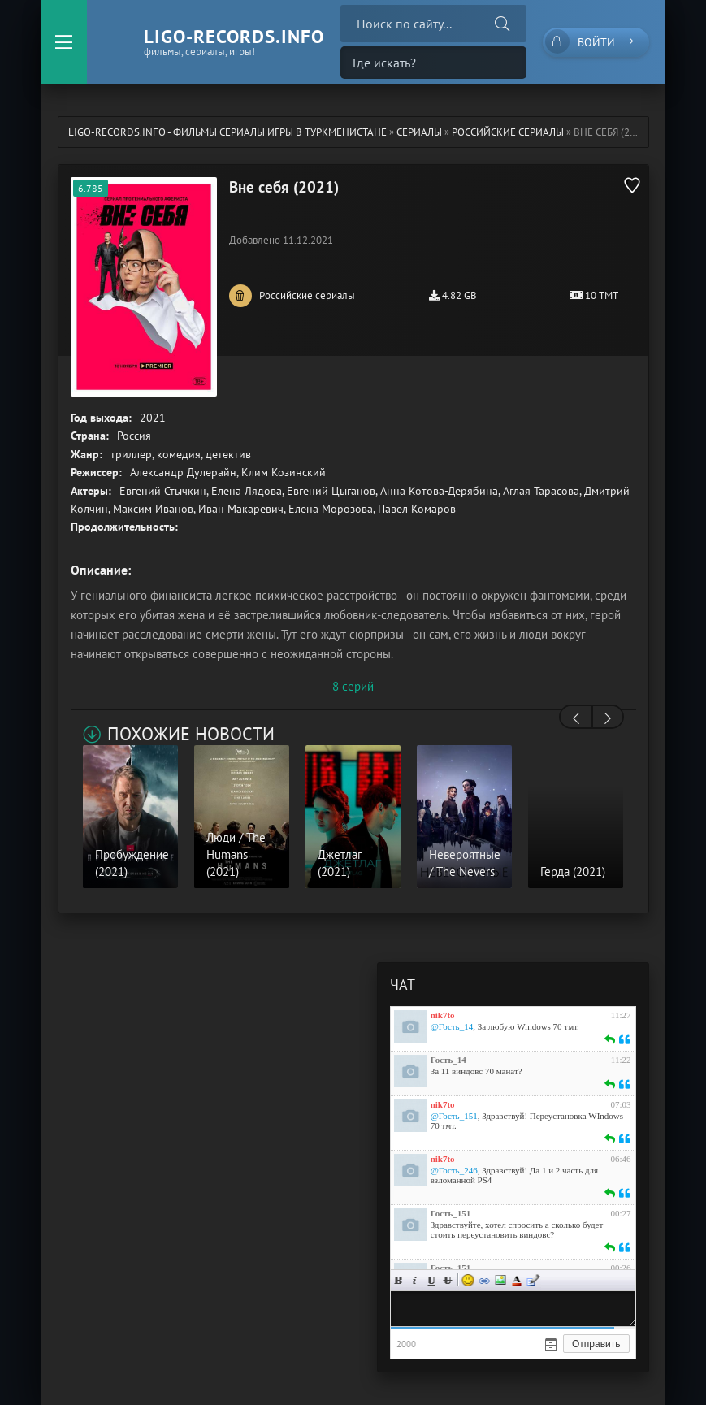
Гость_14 (448, 1060)
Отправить (596, 1344)
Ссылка (484, 1280)
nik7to (443, 1015)
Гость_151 (451, 1213)
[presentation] (576, 718)
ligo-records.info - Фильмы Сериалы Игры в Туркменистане (227, 132)
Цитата (533, 1280)
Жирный (399, 1280)
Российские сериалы (508, 132)
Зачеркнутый (448, 1280)
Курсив (415, 1280)
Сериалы (419, 132)
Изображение (500, 1280)
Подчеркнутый (431, 1280)
